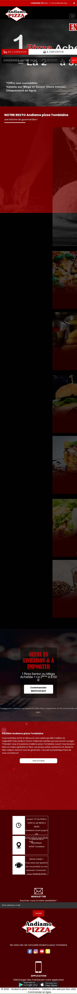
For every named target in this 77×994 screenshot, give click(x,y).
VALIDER (38, 913)
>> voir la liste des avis (58, 3)
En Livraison (15, 52)
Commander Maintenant (38, 689)
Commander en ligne (39, 992)
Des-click (71, 989)
